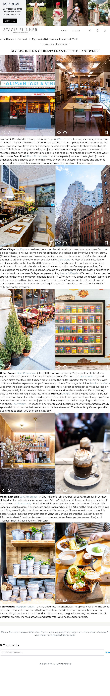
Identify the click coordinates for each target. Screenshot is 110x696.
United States (6, 39)
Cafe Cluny (64, 259)
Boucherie (87, 376)
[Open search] (90, 30)
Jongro (66, 393)
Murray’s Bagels (69, 273)
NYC (58, 139)
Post (107, 652)
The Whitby (19, 404)
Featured (47, 44)
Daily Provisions (26, 373)
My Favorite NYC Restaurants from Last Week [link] (54, 39)
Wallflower (22, 249)
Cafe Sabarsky (23, 503)
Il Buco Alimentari (35, 156)
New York (22, 39)
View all (10, 21)
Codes (76, 30)
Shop (64, 30)
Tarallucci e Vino (99, 383)
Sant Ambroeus (29, 496)
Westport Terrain (25, 606)
